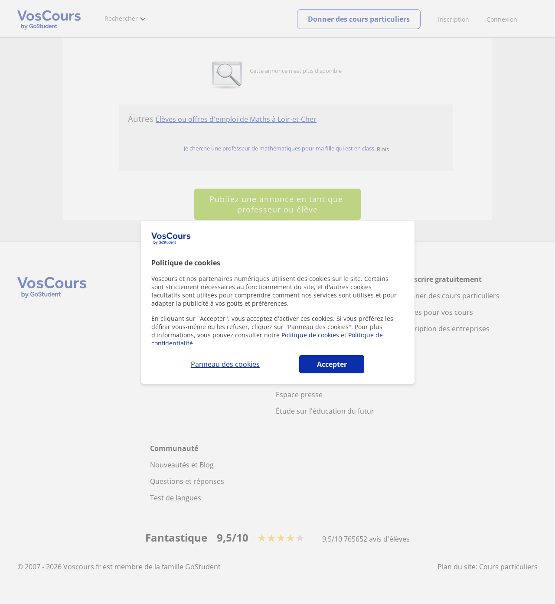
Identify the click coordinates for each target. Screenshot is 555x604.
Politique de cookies (310, 335)
